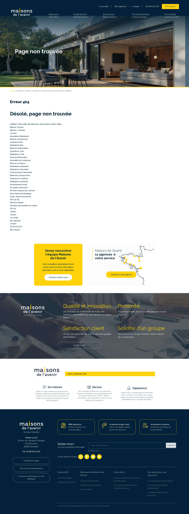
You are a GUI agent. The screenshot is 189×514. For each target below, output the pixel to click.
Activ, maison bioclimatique (22, 193)
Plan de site (15, 199)
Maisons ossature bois (20, 139)
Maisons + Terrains (19, 130)
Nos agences (120, 2)
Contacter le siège (31, 460)
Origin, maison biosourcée (22, 196)
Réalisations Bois (17, 145)
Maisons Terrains (53, 11)
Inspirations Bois (17, 142)
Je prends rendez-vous (120, 423)
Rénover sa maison (19, 163)
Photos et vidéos (89, 489)
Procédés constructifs (172, 11)
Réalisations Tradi (18, 154)
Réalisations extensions (21, 166)
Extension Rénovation (110, 11)
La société (103, 2)
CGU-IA (13, 208)
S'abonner (170, 445)
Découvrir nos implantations (31, 469)
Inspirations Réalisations (80, 11)
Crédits (13, 211)
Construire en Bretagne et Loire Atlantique (31, 478)
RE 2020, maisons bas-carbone (24, 190)
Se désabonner (95, 450)
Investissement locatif (20, 184)
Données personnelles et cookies (26, 205)
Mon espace (170, 2)
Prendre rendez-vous (58, 277)
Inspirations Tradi (18, 151)
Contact (136, 2)
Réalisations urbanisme (21, 181)
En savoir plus (79, 346)
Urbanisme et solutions (21, 178)
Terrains (14, 133)
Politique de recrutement (68, 481)
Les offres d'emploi (66, 477)
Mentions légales (18, 202)
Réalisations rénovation (21, 169)
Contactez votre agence (121, 276)
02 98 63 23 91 (152, 2)
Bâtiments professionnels (22, 175)
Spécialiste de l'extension (22, 160)
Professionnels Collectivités (141, 11)
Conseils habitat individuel (92, 480)
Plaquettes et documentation (94, 484)
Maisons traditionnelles (21, 148)
